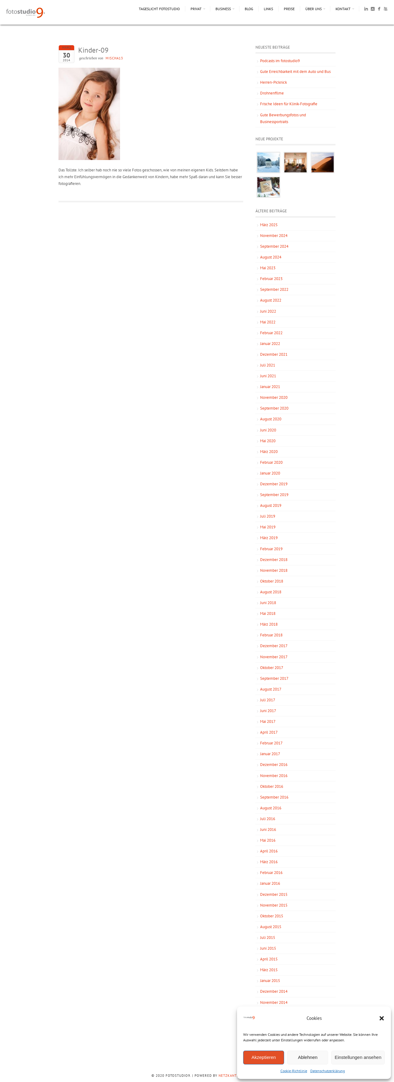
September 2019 (274, 494)
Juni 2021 (268, 376)
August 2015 (270, 926)
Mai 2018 (267, 613)
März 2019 (269, 537)
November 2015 (273, 905)
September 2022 (274, 289)
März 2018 (269, 624)
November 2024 (273, 235)
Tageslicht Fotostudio (159, 8)
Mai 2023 (267, 267)
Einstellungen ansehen (358, 1057)
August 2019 (270, 505)
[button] (382, 1018)
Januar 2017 (270, 753)
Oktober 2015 (271, 916)
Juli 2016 (267, 818)
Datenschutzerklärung (327, 1070)
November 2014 (273, 1002)
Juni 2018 (268, 602)
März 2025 (269, 224)
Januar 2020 (270, 473)
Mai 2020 (267, 440)
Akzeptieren (263, 1057)
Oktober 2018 (271, 581)
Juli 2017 (267, 700)
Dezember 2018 (273, 559)
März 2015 (269, 969)
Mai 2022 (267, 322)
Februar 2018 (271, 635)
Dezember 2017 (273, 645)
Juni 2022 (268, 311)
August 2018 (270, 592)
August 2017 (270, 689)
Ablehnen (307, 1057)
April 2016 (269, 851)
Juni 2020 (268, 430)
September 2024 (274, 246)
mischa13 (114, 58)
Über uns (313, 8)
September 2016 (274, 797)
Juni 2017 (268, 710)
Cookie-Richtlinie (293, 1070)
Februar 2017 (271, 743)
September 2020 (274, 408)
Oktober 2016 (271, 786)
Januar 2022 (270, 343)
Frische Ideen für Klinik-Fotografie (288, 103)
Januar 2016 (270, 883)
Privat (196, 8)
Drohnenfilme (272, 93)
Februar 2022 (271, 332)
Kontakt (343, 8)
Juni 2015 (268, 948)
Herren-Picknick (273, 82)
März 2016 (269, 861)
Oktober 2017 (271, 667)
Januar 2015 (270, 980)
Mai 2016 (267, 840)
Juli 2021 (267, 365)
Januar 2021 (270, 386)
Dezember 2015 (273, 894)
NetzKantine (231, 1075)
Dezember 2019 (273, 484)
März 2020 (269, 451)
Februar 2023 (271, 278)
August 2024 (270, 257)
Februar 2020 (271, 462)
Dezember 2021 (273, 354)
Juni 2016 (268, 829)
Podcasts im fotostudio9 (280, 60)
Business (223, 8)
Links (268, 8)
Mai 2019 (267, 527)
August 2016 (270, 808)
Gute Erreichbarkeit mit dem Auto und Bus (295, 71)
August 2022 (270, 300)
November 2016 (273, 775)
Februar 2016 (271, 872)
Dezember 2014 (273, 991)
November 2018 (273, 570)
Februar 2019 (271, 548)
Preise (289, 8)
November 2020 (273, 397)
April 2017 (269, 732)
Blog (249, 8)
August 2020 (270, 419)
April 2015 (269, 959)
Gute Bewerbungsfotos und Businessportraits (283, 118)
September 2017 (274, 678)
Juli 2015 (267, 937)
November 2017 (273, 656)
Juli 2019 (267, 516)
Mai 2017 (267, 721)
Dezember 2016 (273, 764)
